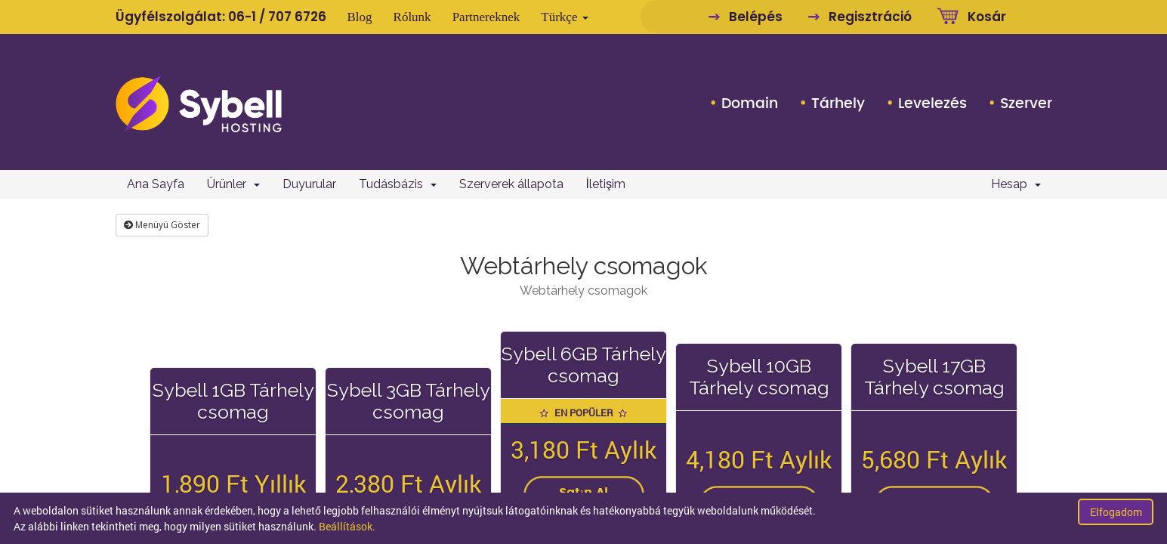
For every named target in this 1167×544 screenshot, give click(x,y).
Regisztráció (870, 17)
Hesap (1016, 184)
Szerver (1026, 103)
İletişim (605, 184)
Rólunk (412, 17)
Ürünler (233, 184)
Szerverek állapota (511, 184)
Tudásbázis (398, 184)
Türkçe (564, 17)
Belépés (756, 17)
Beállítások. (347, 526)
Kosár (987, 17)
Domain (749, 103)
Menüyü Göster (162, 224)
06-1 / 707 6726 (277, 17)
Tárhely (838, 103)
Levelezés (932, 103)
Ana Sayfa (155, 184)
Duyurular (309, 184)
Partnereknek (486, 17)
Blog (359, 17)
